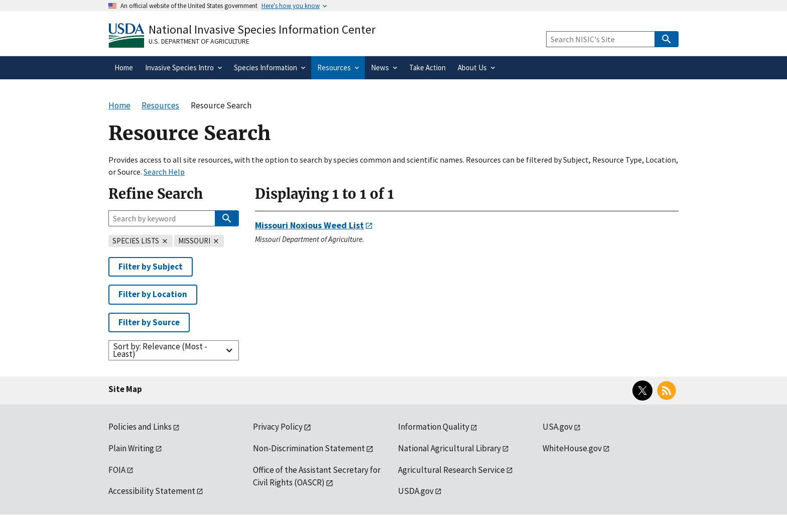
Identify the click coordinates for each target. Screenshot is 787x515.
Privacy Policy (278, 426)
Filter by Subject (150, 266)
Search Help (164, 172)
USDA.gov (416, 490)
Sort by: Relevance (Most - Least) (160, 350)
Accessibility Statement (151, 490)
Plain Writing (131, 448)
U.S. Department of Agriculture (199, 41)
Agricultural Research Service (451, 469)
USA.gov (558, 426)
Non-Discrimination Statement (309, 448)
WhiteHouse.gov (572, 448)
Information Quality (433, 426)
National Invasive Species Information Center (262, 29)
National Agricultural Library (449, 448)
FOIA (116, 469)
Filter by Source (149, 322)
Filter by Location (152, 294)
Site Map (125, 389)
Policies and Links (140, 426)
